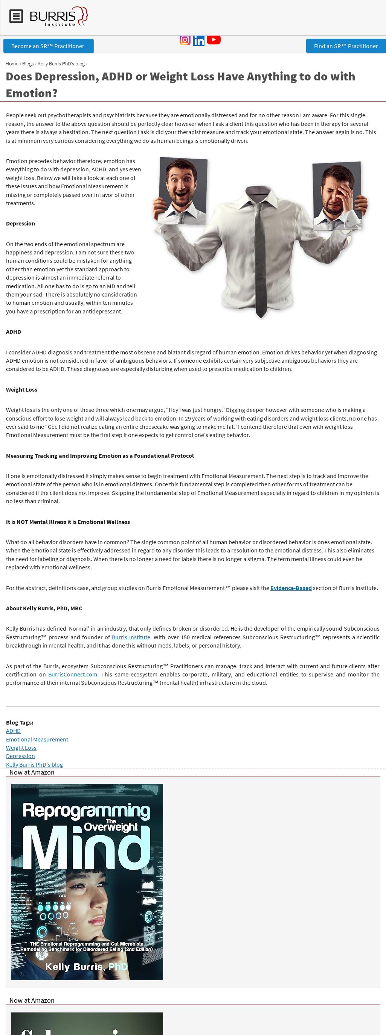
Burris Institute (131, 637)
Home (12, 63)
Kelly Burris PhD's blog (61, 63)
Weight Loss (21, 747)
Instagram (185, 40)
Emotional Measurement (37, 739)
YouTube (215, 39)
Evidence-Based (291, 588)
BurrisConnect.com (72, 674)
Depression (20, 756)
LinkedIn (198, 40)
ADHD (13, 730)
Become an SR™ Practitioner (48, 46)
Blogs (28, 63)
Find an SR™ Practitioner (346, 46)
